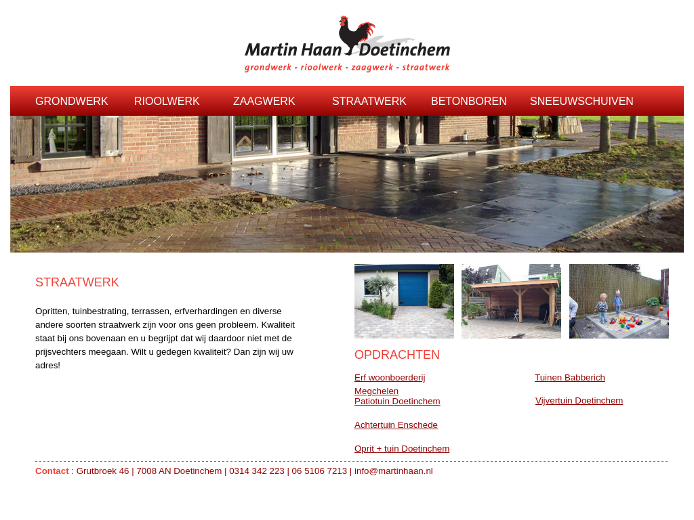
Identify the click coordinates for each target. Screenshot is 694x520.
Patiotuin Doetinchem (397, 401)
